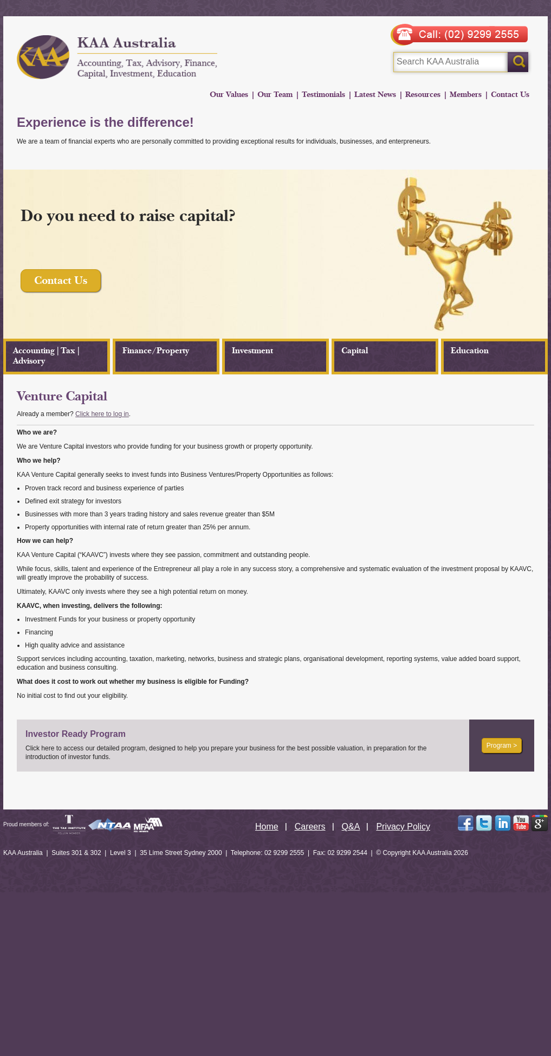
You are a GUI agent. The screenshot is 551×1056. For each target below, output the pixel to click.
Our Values (229, 94)
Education (470, 351)
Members (466, 94)
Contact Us (510, 94)
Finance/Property (155, 351)
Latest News (375, 94)
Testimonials (323, 94)
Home (266, 826)
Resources (422, 94)
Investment (252, 351)
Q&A (351, 826)
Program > (502, 745)
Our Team (275, 94)
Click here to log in (102, 414)
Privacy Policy (403, 826)
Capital (354, 351)
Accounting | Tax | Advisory (46, 356)
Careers (310, 826)
